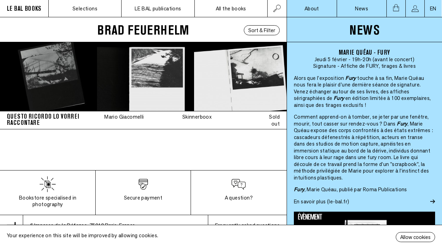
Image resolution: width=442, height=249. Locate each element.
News (361, 8)
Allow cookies (415, 237)
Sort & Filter (261, 30)
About (312, 8)
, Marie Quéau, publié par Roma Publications (350, 189)
